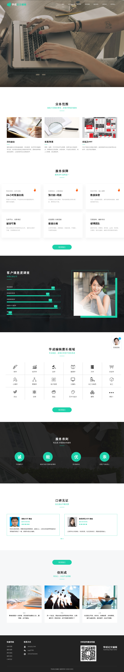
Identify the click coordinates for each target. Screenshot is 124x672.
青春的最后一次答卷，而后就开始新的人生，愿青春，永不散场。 (24, 617)
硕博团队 (95, 223)
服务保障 (79, 4)
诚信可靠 (11, 223)
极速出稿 (53, 223)
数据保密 (95, 195)
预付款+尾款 (55, 195)
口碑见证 (104, 4)
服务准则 (96, 4)
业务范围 (70, 4)
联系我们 (113, 4)
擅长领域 (87, 4)
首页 (63, 4)
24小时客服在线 (15, 195)
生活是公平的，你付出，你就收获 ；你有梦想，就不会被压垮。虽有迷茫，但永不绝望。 (99, 617)
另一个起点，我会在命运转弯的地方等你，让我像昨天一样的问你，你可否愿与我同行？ (62, 617)
